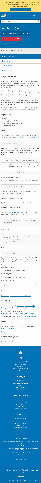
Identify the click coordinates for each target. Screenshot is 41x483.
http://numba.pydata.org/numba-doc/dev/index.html (16, 296)
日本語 (21, 469)
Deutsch (13, 470)
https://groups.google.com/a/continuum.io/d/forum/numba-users (19, 308)
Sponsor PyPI (20, 407)
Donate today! (20, 445)
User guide (20, 366)
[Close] (39, 2)
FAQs (20, 371)
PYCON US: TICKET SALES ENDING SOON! (19, 9)
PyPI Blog (19, 381)
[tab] (20, 56)
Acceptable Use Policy (20, 428)
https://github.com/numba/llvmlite (13, 212)
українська (37, 469)
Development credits (20, 409)
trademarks (11, 450)
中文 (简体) (19, 470)
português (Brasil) (29, 469)
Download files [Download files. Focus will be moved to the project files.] (7, 70)
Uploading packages (20, 364)
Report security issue (20, 421)
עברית (36, 470)
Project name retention (19, 369)
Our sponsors (20, 390)
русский (32, 470)
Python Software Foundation (24, 450)
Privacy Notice (20, 425)
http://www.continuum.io (8, 328)
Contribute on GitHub (20, 402)
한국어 (24, 472)
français (17, 469)
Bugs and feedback (20, 400)
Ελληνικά (8, 470)
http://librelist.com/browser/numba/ (26, 317)
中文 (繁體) (25, 470)
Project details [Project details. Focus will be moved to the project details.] (7, 61)
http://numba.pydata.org (8, 332)
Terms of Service (19, 419)
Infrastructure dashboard (20, 383)
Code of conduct (19, 423)
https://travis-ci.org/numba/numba (11, 342)
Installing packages (19, 362)
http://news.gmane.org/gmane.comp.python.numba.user (17, 313)
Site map (20, 454)
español (11, 469)
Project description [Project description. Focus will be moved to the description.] (8, 56)
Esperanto (19, 472)
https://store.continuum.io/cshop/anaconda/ (26, 138)
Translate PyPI (20, 404)
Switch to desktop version (20, 460)
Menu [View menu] (36, 15)
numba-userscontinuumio (25, 306)
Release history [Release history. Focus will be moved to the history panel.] (7, 66)
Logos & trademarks (20, 388)
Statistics (20, 385)
